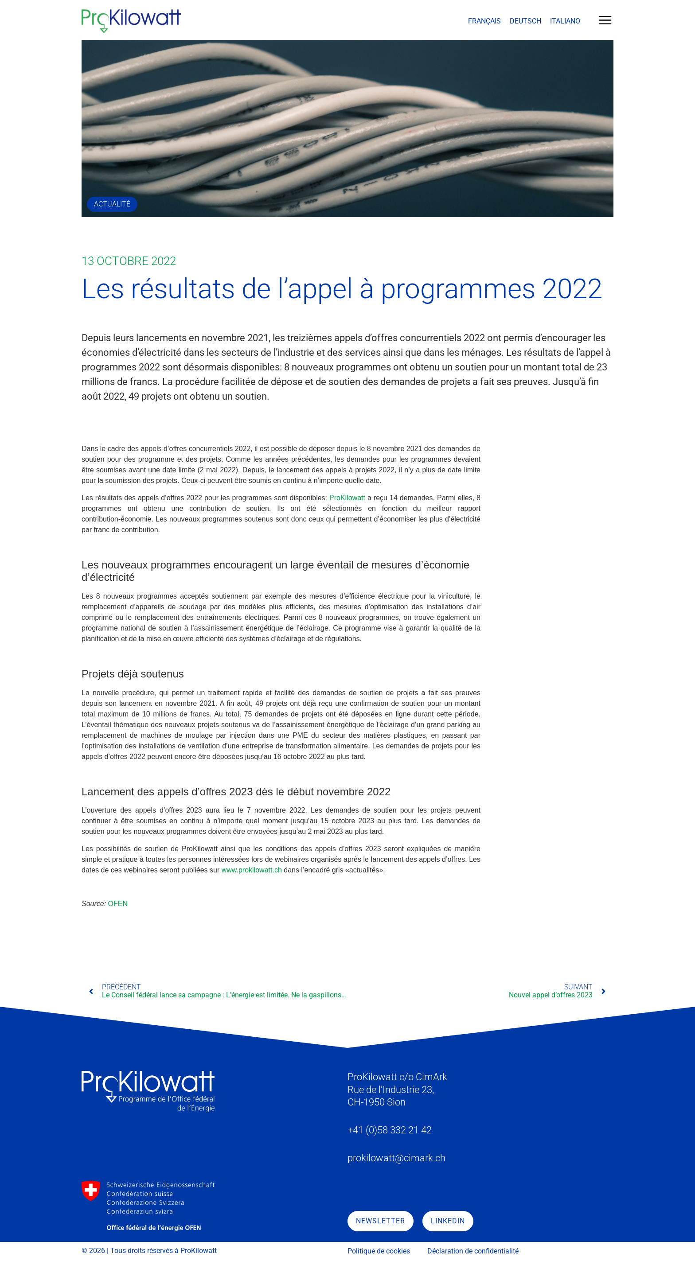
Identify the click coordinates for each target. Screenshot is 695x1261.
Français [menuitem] (484, 21)
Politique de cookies (379, 1251)
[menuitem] (484, 21)
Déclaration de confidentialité (473, 1251)
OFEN (118, 903)
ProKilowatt (347, 498)
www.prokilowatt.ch (252, 870)
